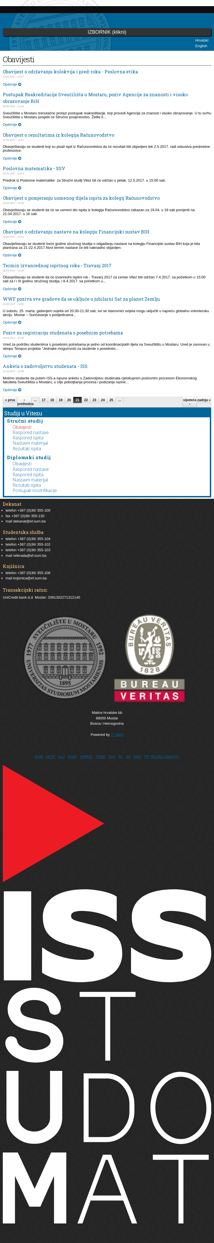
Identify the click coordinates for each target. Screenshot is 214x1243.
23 (94, 400)
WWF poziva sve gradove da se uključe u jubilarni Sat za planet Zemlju (81, 299)
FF (120, 757)
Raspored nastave (31, 432)
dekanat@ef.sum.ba (29, 521)
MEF (137, 757)
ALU (61, 757)
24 (103, 400)
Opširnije (12, 84)
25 (111, 400)
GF (128, 757)
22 (86, 400)
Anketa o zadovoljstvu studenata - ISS (45, 366)
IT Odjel (117, 735)
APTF (50, 757)
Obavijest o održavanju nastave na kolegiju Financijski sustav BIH (76, 232)
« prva (10, 400)
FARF (72, 757)
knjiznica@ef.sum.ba (30, 578)
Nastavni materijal (30, 443)
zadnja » (203, 400)
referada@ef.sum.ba (29, 555)
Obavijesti (22, 427)
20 (69, 400)
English (201, 46)
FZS (111, 757)
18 (52, 400)
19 (60, 400)
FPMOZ (86, 757)
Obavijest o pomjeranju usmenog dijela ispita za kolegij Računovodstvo (81, 198)
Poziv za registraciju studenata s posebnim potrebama (63, 333)
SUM (39, 757)
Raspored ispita (28, 438)
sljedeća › (189, 402)
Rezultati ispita (27, 448)
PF (147, 757)
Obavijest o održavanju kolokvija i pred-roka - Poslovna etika (70, 71)
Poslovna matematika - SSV (34, 168)
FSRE (101, 757)
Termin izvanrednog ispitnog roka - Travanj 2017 (57, 265)
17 (43, 400)
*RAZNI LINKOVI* (164, 757)
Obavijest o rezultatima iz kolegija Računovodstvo (58, 135)
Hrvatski (201, 40)
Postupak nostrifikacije (35, 490)
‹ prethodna (24, 402)
